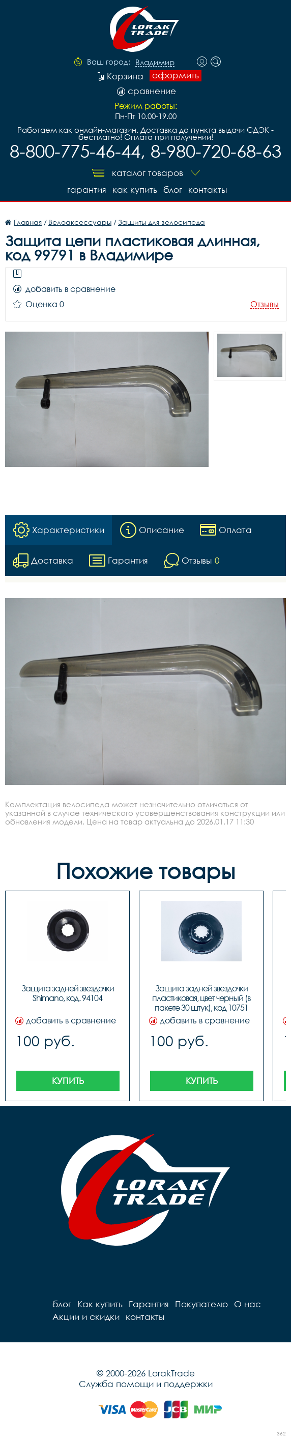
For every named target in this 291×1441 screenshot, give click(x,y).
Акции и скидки (86, 1316)
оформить (175, 75)
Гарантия (86, 189)
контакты (207, 189)
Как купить (134, 189)
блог (172, 189)
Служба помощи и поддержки (146, 1383)
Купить (68, 1080)
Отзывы (264, 304)
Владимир (154, 62)
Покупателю (201, 1304)
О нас (247, 1304)
